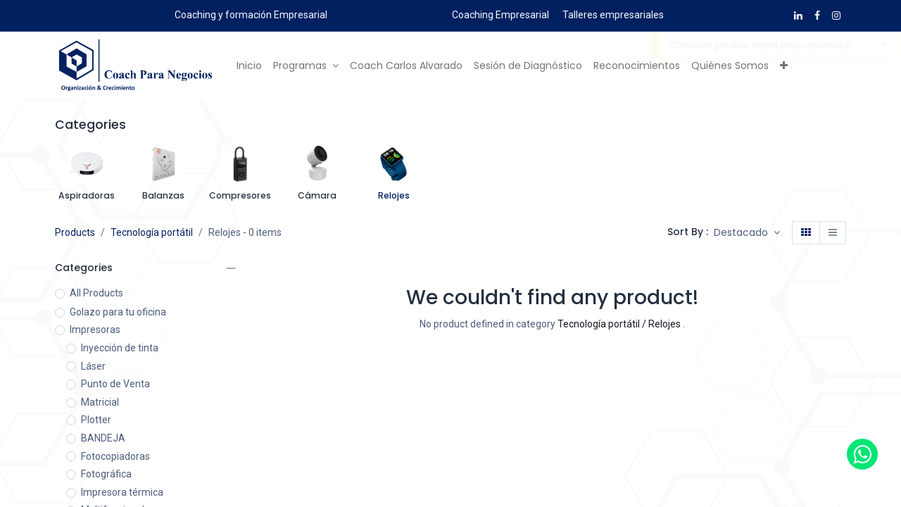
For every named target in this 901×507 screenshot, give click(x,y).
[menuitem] (249, 66)
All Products (96, 293)
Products (75, 232)
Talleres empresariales (613, 14)
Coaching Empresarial (500, 14)
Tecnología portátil (152, 232)
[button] (783, 66)
